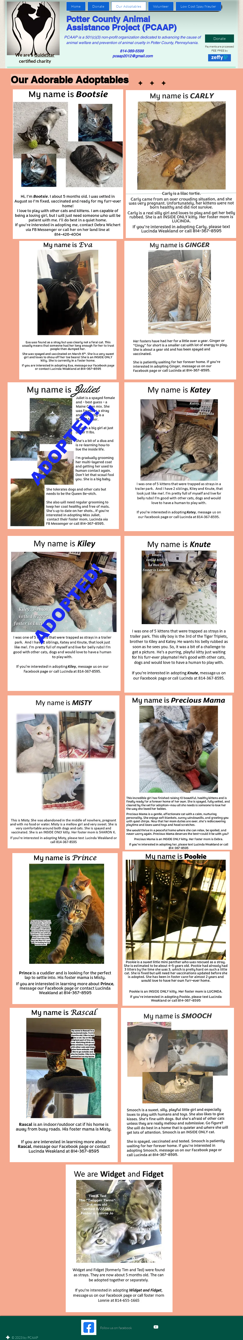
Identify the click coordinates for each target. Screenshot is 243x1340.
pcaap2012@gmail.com (132, 56)
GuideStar (44, 55)
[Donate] (219, 38)
